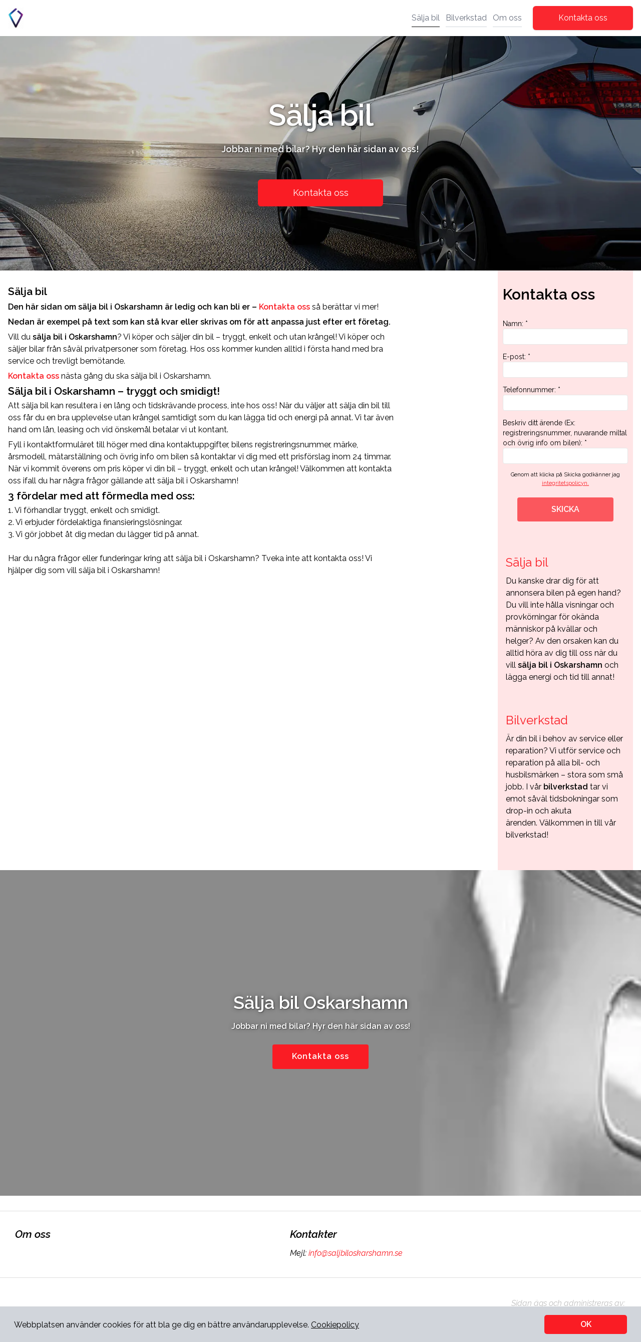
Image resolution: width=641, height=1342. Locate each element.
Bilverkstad (466, 18)
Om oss (507, 18)
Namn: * (565, 332)
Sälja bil (426, 18)
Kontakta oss (582, 18)
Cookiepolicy (335, 1324)
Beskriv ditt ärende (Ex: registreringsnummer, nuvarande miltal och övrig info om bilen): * (565, 441)
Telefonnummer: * (565, 398)
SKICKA (565, 509)
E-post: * (565, 365)
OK (585, 1324)
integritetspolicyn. (565, 483)
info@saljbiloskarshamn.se (354, 1253)
